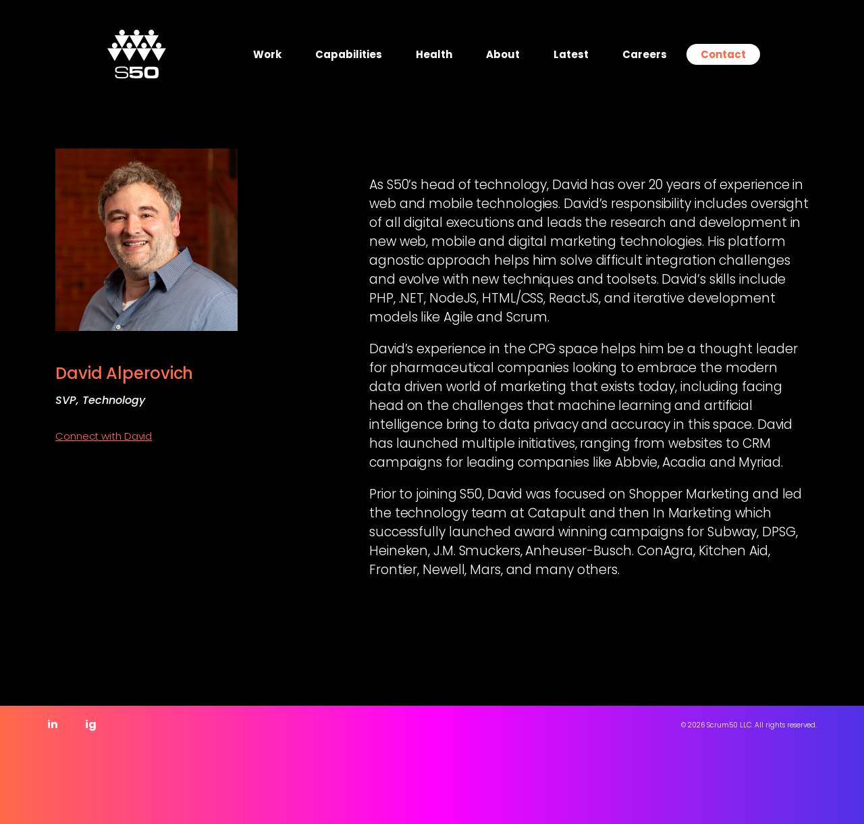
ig (91, 724)
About (503, 54)
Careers (644, 54)
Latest (571, 54)
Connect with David (103, 436)
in (52, 724)
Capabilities (348, 54)
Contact (723, 54)
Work (267, 54)
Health (434, 54)
